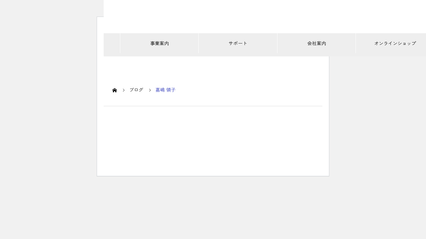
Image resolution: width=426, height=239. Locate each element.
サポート (238, 43)
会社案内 (316, 43)
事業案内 (159, 43)
